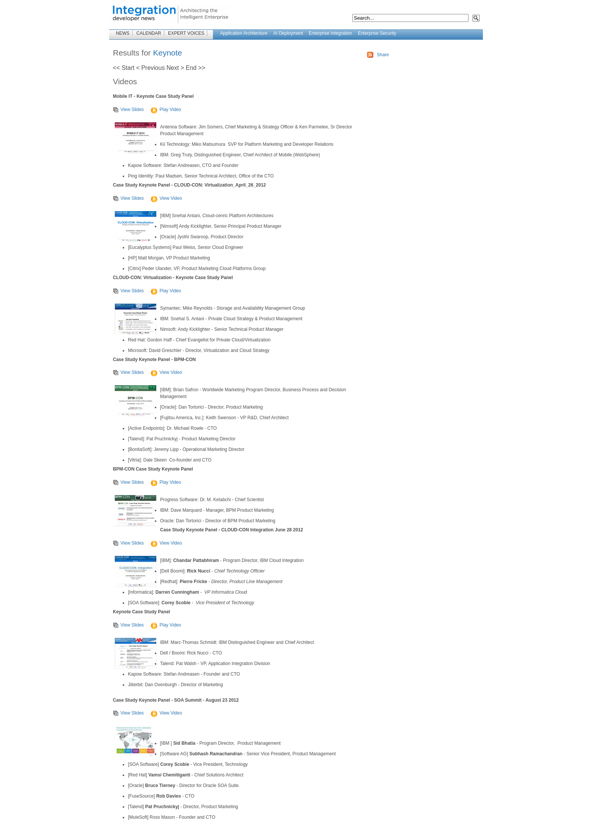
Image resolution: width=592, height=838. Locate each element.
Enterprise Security (377, 33)
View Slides (128, 109)
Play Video (165, 109)
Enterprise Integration (330, 33)
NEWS (123, 33)
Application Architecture (243, 33)
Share (383, 54)
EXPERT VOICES (186, 33)
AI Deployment (288, 33)
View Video (166, 198)
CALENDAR (148, 33)
